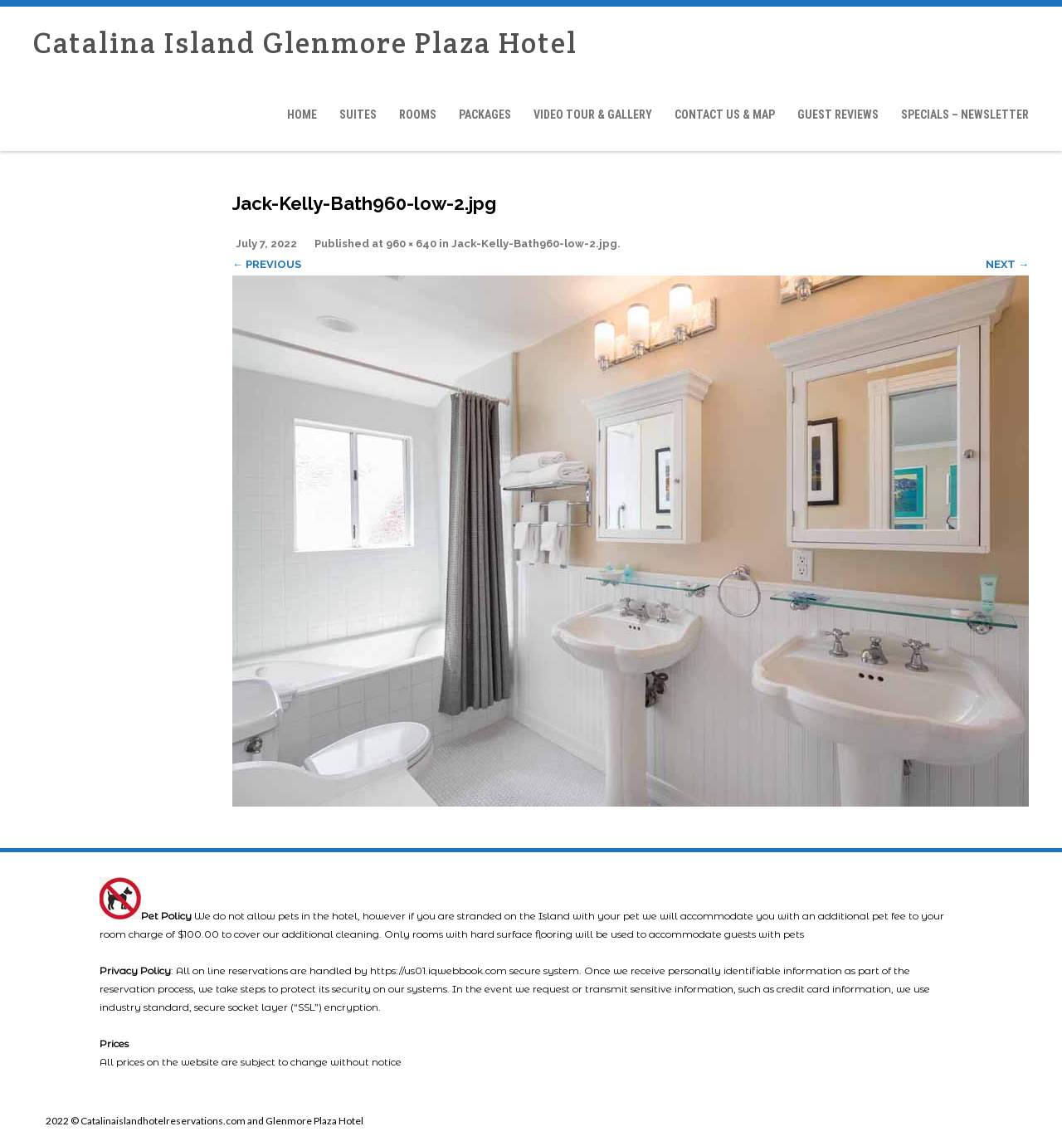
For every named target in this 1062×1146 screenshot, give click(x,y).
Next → (1007, 264)
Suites (358, 114)
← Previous (266, 264)
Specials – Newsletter (965, 114)
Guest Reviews (838, 114)
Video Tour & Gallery (592, 114)
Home (302, 114)
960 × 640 (411, 243)
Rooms (417, 114)
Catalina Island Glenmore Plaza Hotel (305, 42)
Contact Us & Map (725, 114)
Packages (485, 114)
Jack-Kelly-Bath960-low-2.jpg (534, 243)
